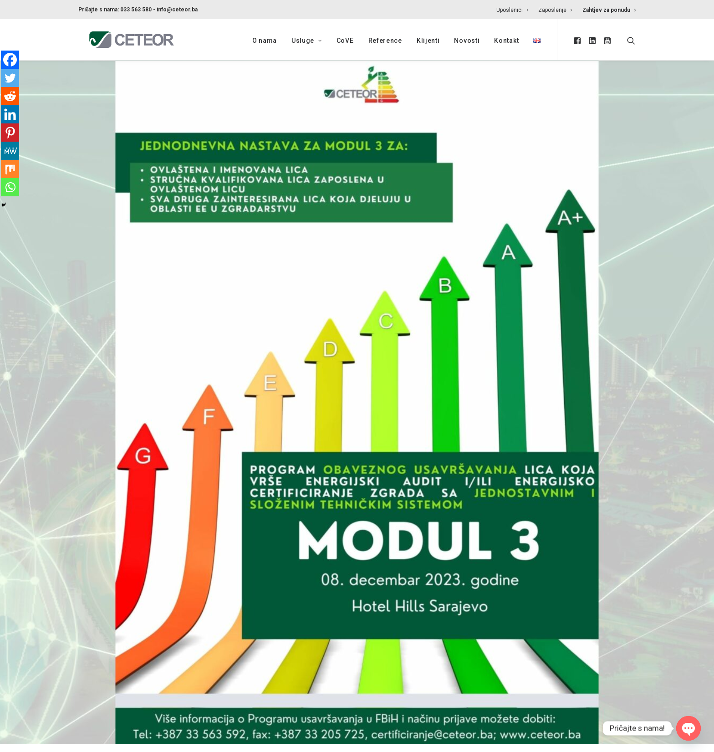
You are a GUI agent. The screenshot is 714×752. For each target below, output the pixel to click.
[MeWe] (10, 151)
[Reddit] (10, 96)
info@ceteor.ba (177, 9)
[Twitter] (10, 78)
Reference (385, 40)
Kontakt (506, 40)
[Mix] (10, 169)
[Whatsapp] (10, 187)
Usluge (306, 40)
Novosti (466, 40)
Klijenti (428, 40)
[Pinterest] (10, 132)
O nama (264, 40)
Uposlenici (512, 10)
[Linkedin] (10, 114)
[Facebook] (10, 60)
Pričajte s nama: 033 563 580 (115, 9)
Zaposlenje (555, 10)
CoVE (345, 40)
